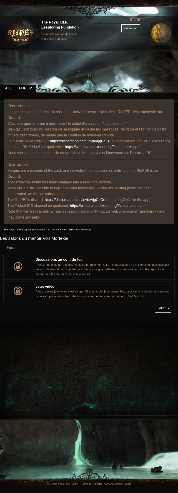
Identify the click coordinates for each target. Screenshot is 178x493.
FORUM (26, 88)
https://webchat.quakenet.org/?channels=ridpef (102, 147)
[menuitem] (163, 308)
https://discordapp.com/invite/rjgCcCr (79, 141)
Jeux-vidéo (45, 286)
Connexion (130, 28)
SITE (8, 88)
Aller (162, 308)
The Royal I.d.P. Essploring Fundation (24, 229)
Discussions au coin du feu (59, 259)
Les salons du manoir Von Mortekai (71, 229)
